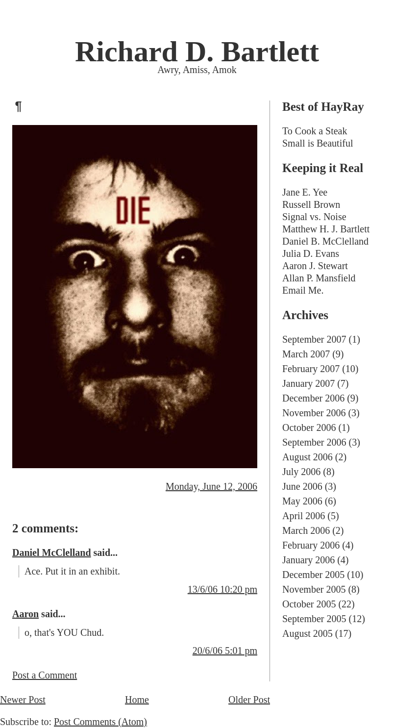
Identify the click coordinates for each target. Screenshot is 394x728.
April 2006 (303, 515)
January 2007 (308, 383)
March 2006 (306, 530)
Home (137, 699)
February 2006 (311, 545)
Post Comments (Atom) (100, 721)
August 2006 (307, 457)
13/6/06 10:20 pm (222, 589)
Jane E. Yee (304, 192)
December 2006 (313, 398)
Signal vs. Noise (314, 216)
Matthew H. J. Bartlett (325, 229)
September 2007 (314, 339)
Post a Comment (44, 675)
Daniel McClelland (51, 552)
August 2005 (307, 633)
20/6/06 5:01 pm (225, 650)
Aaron (25, 613)
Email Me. (302, 290)
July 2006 (301, 471)
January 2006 (308, 559)
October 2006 (309, 427)
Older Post (249, 699)
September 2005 (314, 618)
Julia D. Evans (310, 253)
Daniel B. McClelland (325, 241)
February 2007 (311, 368)
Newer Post (23, 699)
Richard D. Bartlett (197, 51)
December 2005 (313, 574)
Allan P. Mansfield (318, 278)
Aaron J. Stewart (315, 265)
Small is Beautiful (317, 143)
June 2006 (302, 486)
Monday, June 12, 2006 (211, 486)
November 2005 (313, 589)
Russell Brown (311, 204)
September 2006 (314, 442)
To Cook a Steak (314, 131)
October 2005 (309, 604)
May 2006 (302, 501)
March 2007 (306, 354)
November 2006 (313, 412)
